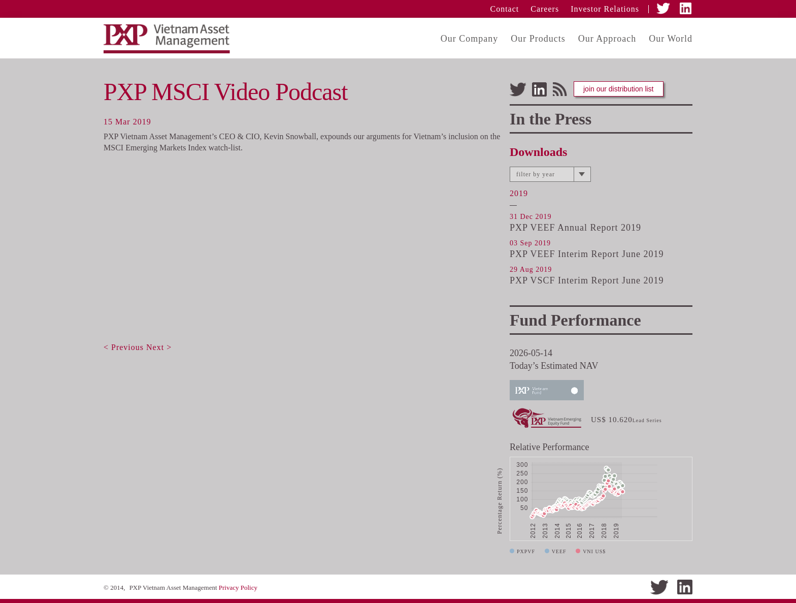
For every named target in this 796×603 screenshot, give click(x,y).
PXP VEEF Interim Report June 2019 (587, 254)
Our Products (538, 39)
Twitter (664, 8)
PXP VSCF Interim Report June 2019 (587, 280)
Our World (670, 39)
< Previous (124, 347)
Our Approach (607, 39)
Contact (504, 9)
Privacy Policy (238, 587)
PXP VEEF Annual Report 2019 (575, 228)
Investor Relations (605, 9)
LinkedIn (686, 8)
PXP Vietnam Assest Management (173, 38)
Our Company (470, 39)
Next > (159, 347)
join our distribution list (618, 89)
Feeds (560, 89)
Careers (544, 9)
